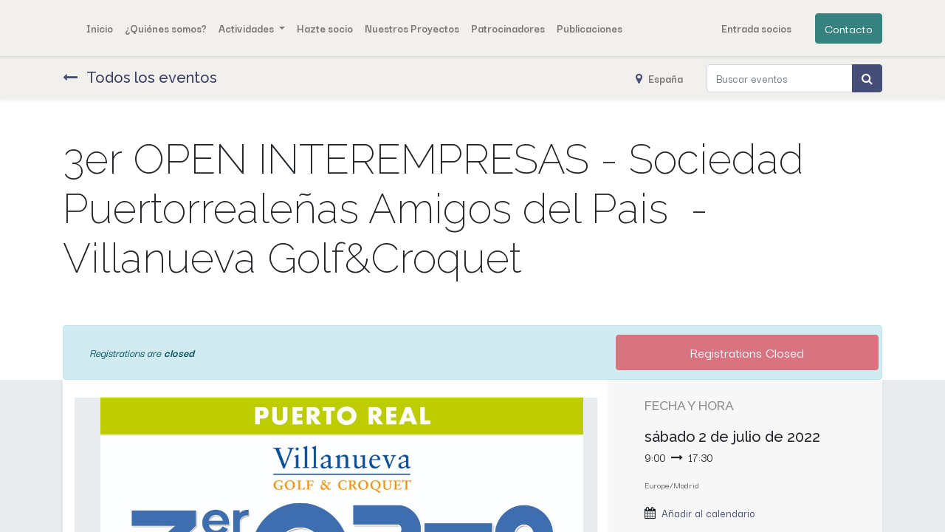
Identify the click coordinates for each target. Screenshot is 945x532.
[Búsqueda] (867, 78)
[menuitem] (99, 28)
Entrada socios (756, 28)
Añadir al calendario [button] (708, 513)
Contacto (849, 28)
